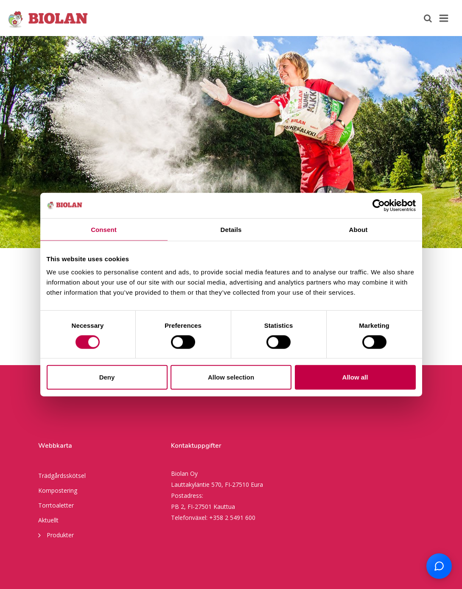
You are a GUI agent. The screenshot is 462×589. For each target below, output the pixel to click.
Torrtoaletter (56, 505)
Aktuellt (48, 520)
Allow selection (231, 377)
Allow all (355, 377)
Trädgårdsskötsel (62, 476)
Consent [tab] (104, 229)
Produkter (56, 534)
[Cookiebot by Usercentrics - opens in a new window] (379, 205)
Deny (107, 377)
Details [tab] (231, 229)
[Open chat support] (439, 566)
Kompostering (57, 490)
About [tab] (358, 229)
